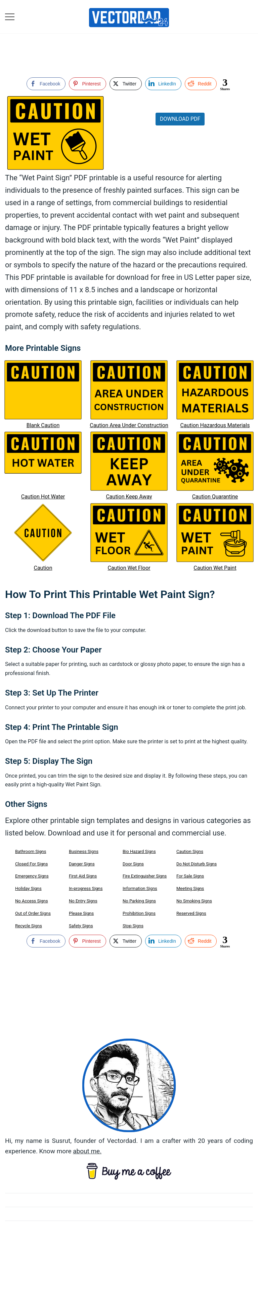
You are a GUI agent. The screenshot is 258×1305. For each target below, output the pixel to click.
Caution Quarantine (215, 496)
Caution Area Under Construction (129, 425)
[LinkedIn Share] (163, 83)
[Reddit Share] (201, 83)
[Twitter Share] (126, 83)
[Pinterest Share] (87, 83)
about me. (87, 1151)
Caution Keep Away (129, 496)
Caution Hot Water (43, 496)
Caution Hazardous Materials (215, 425)
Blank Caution (43, 425)
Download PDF (180, 119)
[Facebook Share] (46, 83)
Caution (43, 568)
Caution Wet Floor (129, 568)
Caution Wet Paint (215, 568)
